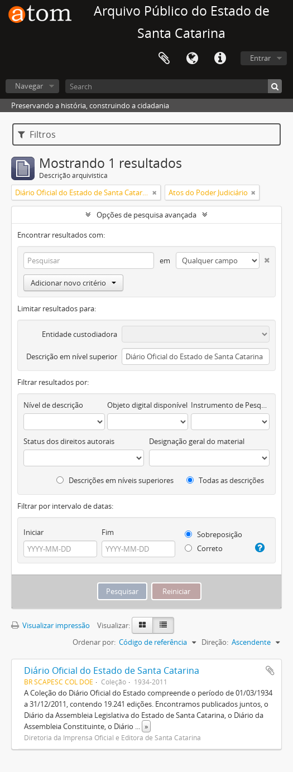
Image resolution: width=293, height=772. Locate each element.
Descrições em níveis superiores (115, 480)
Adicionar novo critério (73, 283)
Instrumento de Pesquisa (230, 405)
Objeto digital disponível (147, 405)
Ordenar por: (94, 642)
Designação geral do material (196, 441)
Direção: (214, 642)
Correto (204, 548)
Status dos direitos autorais (68, 441)
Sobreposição (213, 534)
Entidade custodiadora (79, 334)
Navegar (29, 86)
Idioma (192, 59)
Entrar (260, 58)
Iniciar (33, 532)
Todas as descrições (225, 480)
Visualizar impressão (50, 625)
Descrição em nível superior (71, 356)
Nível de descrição (53, 405)
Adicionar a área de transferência (270, 670)
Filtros (37, 134)
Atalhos (220, 59)
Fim (108, 532)
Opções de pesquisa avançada (146, 215)
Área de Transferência (164, 59)
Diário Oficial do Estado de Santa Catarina (111, 670)
